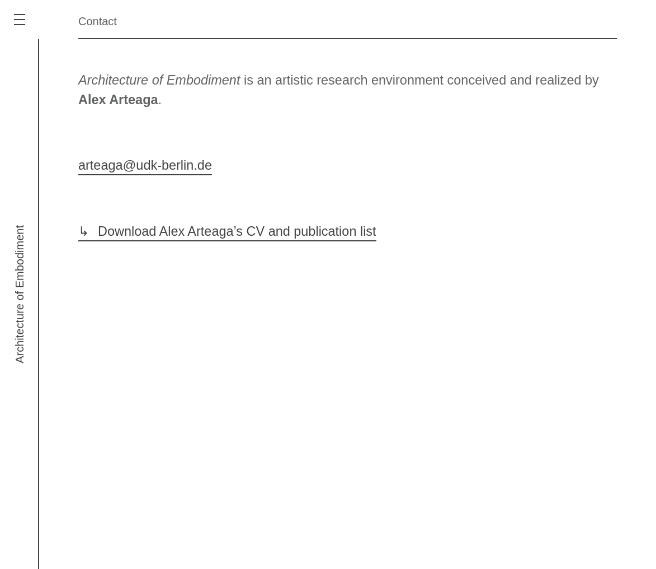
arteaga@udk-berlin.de (145, 165)
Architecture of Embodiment (19, 294)
